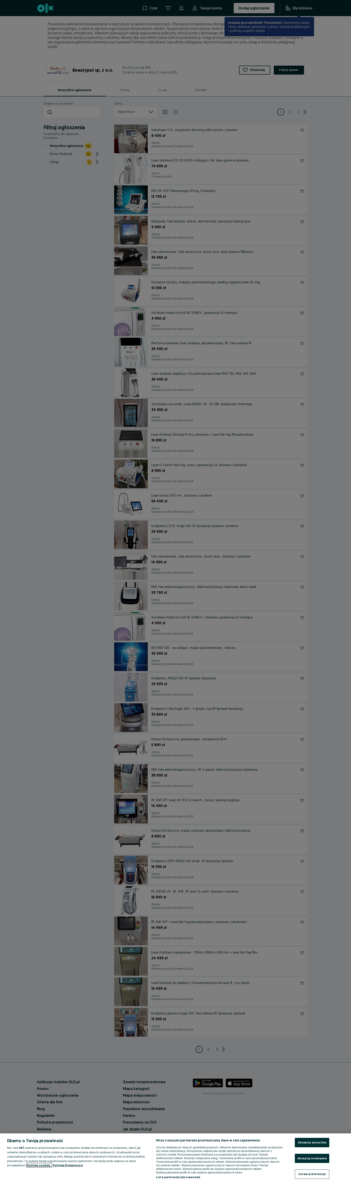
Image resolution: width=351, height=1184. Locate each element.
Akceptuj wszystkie (312, 1142)
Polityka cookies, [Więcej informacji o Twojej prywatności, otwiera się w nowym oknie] (39, 1165)
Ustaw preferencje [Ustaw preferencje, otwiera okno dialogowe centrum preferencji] (312, 1174)
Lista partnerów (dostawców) (178, 1177)
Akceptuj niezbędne (312, 1158)
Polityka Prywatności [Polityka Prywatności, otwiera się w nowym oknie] (68, 1165)
